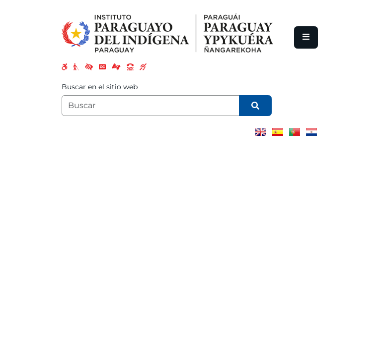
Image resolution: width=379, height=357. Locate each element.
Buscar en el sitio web (100, 86)
